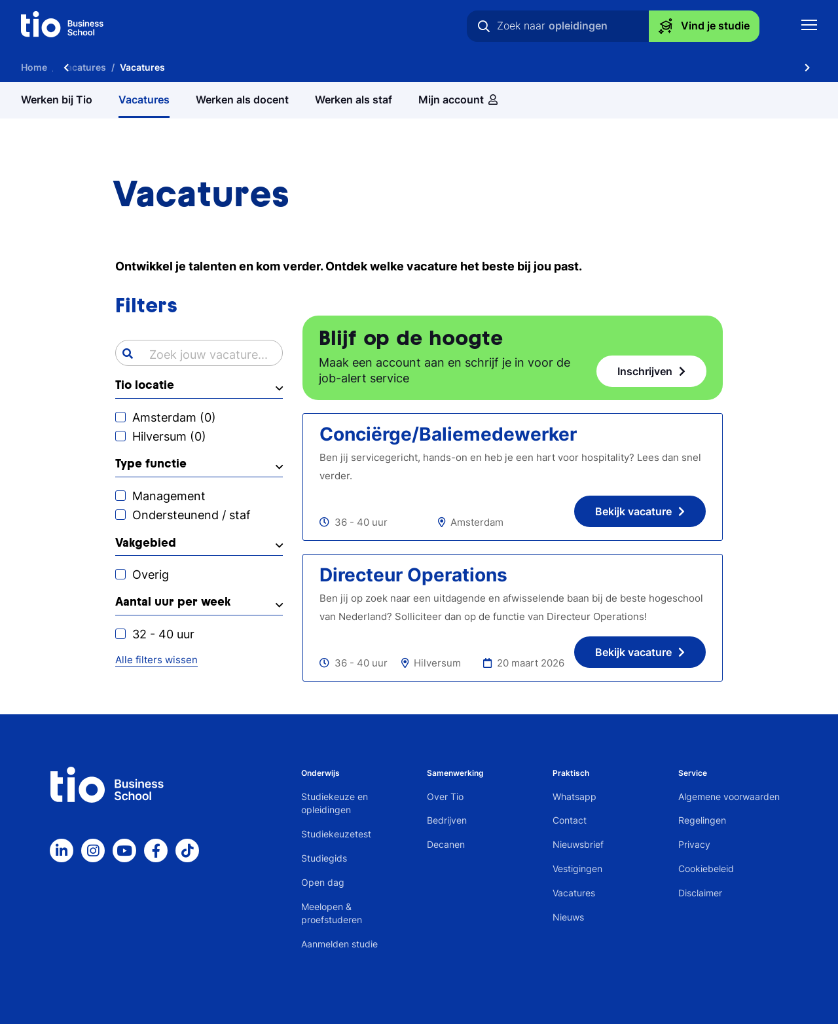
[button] (199, 389)
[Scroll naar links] (66, 67)
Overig (150, 574)
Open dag (322, 882)
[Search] (127, 353)
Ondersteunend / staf (191, 515)
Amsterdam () (174, 417)
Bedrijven (447, 820)
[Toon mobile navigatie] (809, 26)
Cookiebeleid (706, 868)
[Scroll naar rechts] (807, 67)
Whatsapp (574, 796)
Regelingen (702, 820)
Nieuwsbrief (578, 844)
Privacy (694, 844)
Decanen (446, 844)
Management (169, 496)
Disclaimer (700, 892)
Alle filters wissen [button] (156, 659)
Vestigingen (577, 868)
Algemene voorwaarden (729, 796)
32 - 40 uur (163, 634)
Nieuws (568, 917)
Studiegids (324, 858)
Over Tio (445, 796)
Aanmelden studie (339, 943)
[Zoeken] (483, 26)
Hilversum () (169, 436)
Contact (570, 820)
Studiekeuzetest (336, 833)
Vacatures (574, 892)
